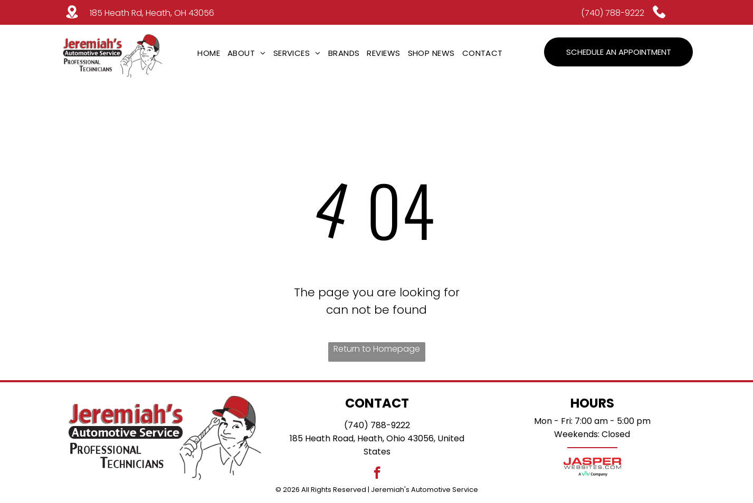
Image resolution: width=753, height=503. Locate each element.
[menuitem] (209, 53)
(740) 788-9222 (612, 13)
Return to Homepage (376, 349)
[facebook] (377, 474)
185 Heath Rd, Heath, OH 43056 (152, 13)
